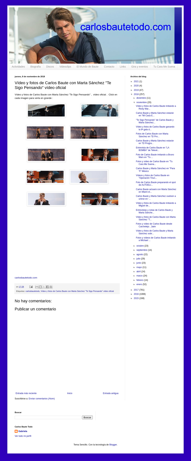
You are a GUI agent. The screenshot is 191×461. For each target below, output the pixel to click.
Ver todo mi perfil (23, 436)
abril (138, 271)
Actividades (18, 66)
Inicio (69, 393)
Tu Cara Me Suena (164, 66)
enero (139, 284)
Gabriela (22, 431)
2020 (136, 85)
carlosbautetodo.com (26, 277)
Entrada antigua (110, 393)
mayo (139, 267)
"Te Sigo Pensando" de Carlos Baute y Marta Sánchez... (155, 121)
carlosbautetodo (33, 291)
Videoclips (65, 66)
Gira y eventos (139, 66)
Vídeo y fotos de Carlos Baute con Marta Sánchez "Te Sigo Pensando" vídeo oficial (77, 291)
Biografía (35, 66)
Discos (50, 66)
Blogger (113, 444)
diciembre (141, 98)
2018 (136, 94)
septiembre (142, 250)
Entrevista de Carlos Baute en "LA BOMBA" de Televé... (152, 149)
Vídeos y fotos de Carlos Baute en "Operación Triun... (152, 176)
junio (139, 263)
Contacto (109, 66)
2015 (136, 298)
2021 (136, 81)
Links (123, 66)
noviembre (141, 102)
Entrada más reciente (26, 393)
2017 (136, 290)
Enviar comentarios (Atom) (42, 398)
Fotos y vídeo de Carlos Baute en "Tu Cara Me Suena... (154, 162)
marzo (139, 275)
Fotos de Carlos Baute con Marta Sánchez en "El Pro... (152, 135)
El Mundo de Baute (87, 66)
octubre (140, 246)
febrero (140, 280)
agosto (140, 254)
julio (138, 258)
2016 (136, 294)
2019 (136, 90)
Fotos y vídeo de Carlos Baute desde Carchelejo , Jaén (154, 225)
